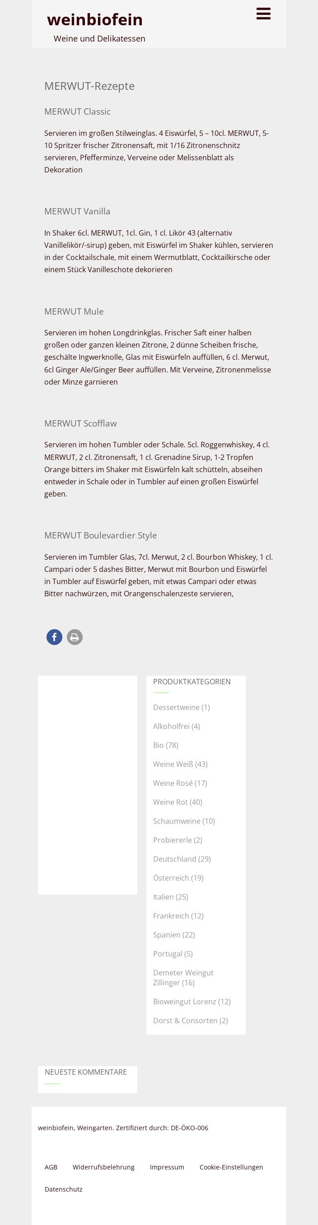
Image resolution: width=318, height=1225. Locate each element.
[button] (54, 637)
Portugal (167, 954)
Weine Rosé (173, 783)
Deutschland (174, 859)
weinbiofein (95, 19)
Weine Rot (170, 802)
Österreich (171, 878)
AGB (51, 1167)
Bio (158, 745)
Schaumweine (177, 821)
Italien (163, 897)
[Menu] (264, 13)
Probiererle (172, 840)
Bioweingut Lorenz (184, 1002)
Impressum (167, 1167)
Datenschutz (64, 1189)
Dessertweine (176, 707)
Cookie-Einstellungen (231, 1167)
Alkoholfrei (171, 726)
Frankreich (171, 916)
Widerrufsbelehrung (104, 1167)
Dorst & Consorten (185, 1020)
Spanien (167, 935)
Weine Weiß (173, 764)
